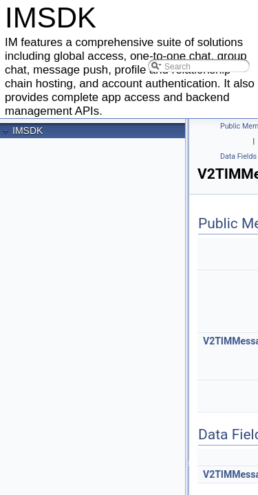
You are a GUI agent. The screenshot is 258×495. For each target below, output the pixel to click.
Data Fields (238, 156)
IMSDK (27, 130)
